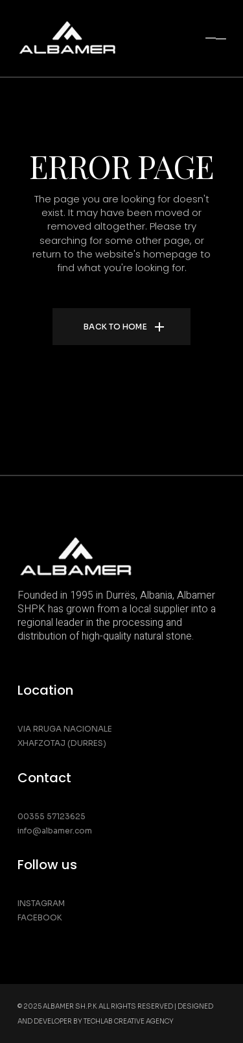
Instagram (41, 903)
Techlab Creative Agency (129, 1021)
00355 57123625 (51, 816)
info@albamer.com (54, 830)
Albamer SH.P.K (70, 1006)
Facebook (39, 917)
